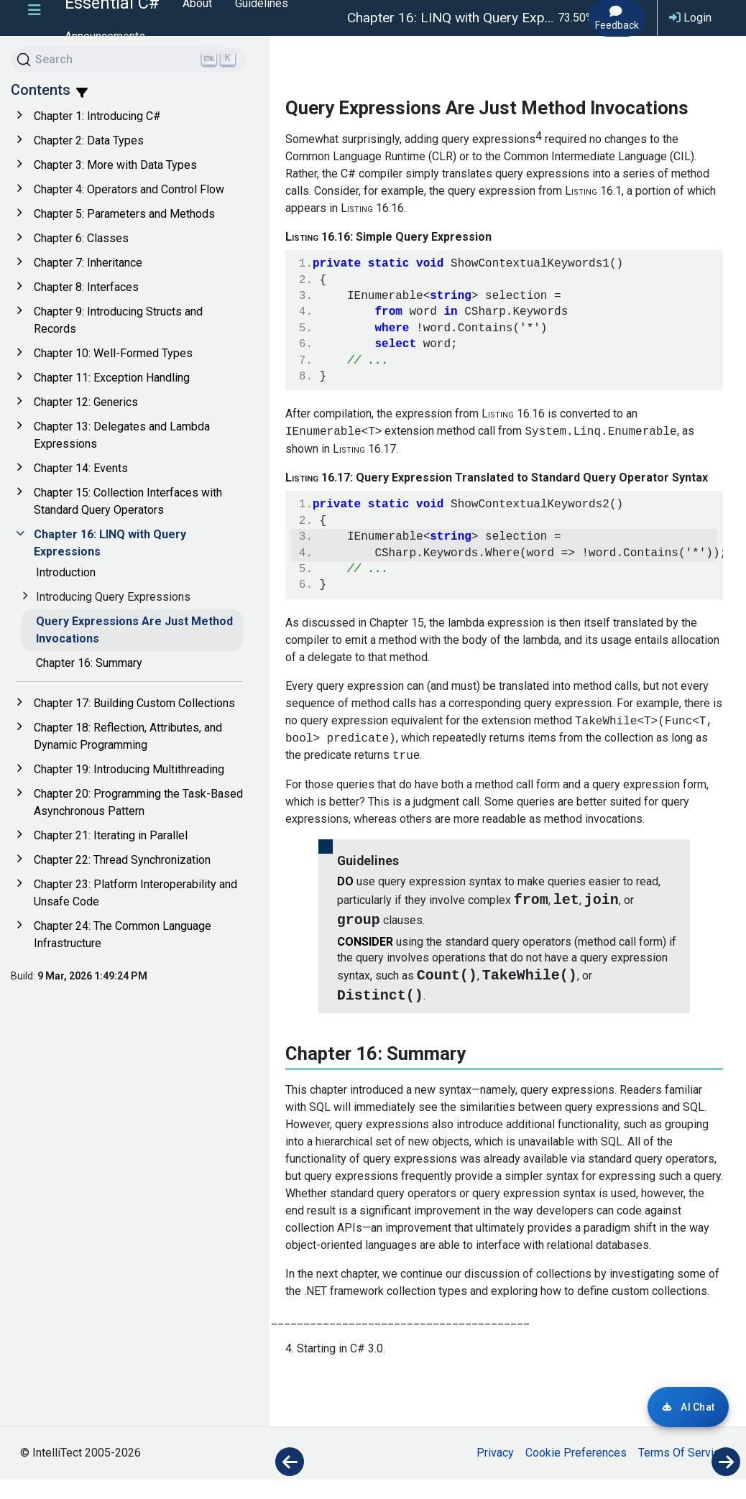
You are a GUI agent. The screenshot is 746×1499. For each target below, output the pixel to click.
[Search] (128, 60)
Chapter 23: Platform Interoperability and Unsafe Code (135, 892)
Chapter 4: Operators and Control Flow (129, 189)
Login (690, 17)
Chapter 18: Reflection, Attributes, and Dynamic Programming (128, 736)
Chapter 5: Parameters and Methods (124, 214)
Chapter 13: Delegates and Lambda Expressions (122, 435)
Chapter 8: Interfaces (86, 287)
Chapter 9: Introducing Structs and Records (118, 320)
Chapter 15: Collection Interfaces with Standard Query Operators (128, 501)
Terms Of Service (682, 1473)
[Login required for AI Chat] (688, 1407)
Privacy (495, 1473)
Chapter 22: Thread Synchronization (122, 860)
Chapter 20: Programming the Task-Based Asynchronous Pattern (138, 802)
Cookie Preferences (576, 1473)
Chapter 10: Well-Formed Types (113, 353)
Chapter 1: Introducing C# (97, 116)
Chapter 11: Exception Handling (112, 377)
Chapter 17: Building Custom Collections (134, 703)
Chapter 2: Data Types (89, 140)
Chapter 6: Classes (81, 238)
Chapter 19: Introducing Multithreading (129, 769)
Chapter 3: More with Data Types (115, 165)
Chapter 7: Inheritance (88, 262)
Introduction (66, 572)
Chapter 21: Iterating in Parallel (111, 835)
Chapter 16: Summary (89, 663)
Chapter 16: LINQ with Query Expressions (110, 542)
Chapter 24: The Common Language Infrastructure (122, 934)
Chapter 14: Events (81, 468)
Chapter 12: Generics (86, 402)
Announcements (105, 36)
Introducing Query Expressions (113, 597)
